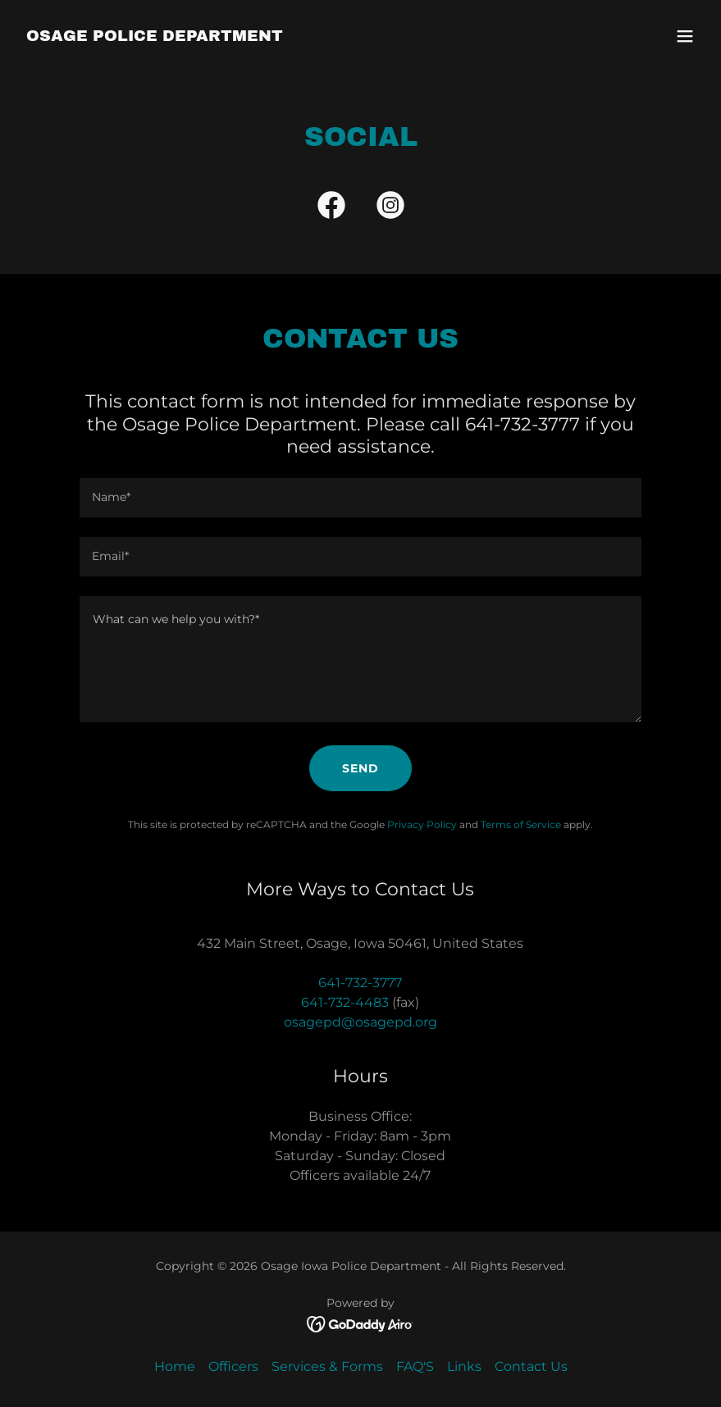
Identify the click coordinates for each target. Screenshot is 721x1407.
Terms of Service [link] (521, 824)
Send (360, 768)
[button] (685, 36)
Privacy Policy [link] (422, 824)
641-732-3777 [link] (360, 982)
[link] (154, 36)
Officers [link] (233, 1366)
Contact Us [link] (531, 1366)
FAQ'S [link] (415, 1366)
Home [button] (174, 1366)
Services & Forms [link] (327, 1366)
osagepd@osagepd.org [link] (360, 1022)
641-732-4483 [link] (345, 1002)
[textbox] (360, 497)
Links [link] (464, 1366)
